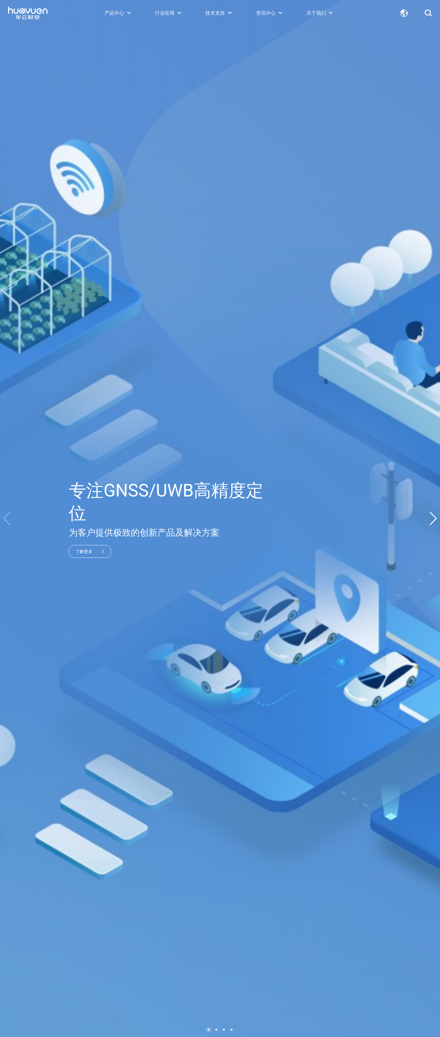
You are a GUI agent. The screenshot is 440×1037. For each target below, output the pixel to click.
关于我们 (316, 14)
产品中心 (114, 14)
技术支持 (215, 14)
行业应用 (164, 14)
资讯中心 (266, 14)
